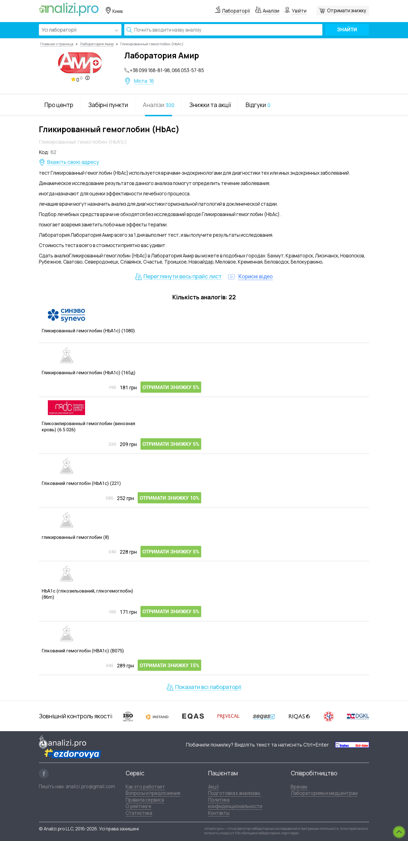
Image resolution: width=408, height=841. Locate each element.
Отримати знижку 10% (169, 498)
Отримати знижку (346, 10)
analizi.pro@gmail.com (90, 786)
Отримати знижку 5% (170, 388)
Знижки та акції (210, 105)
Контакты (218, 812)
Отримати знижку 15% (169, 666)
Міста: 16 (144, 81)
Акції (213, 786)
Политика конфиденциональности (235, 803)
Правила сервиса (145, 800)
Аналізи (271, 11)
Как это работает (145, 786)
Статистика (139, 812)
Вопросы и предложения (153, 793)
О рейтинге (138, 806)
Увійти (299, 11)
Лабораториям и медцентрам (324, 793)
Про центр (58, 105)
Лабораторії (236, 11)
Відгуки (258, 105)
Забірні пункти (108, 105)
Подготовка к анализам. (234, 793)
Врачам (299, 786)
